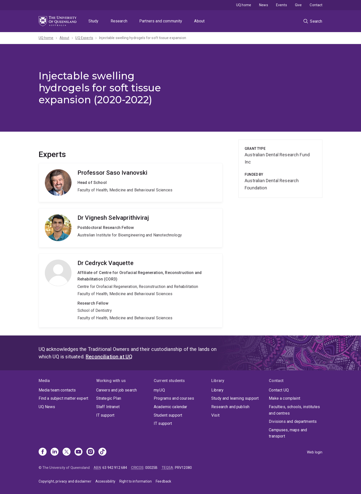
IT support (105, 415)
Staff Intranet (108, 406)
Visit (215, 415)
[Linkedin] (55, 452)
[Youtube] (78, 452)
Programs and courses (174, 398)
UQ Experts (84, 38)
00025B (151, 468)
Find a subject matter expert (63, 398)
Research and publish (230, 406)
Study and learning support (235, 398)
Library (217, 390)
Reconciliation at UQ (109, 357)
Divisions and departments (293, 421)
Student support (168, 415)
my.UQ (159, 390)
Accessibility (105, 481)
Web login (314, 452)
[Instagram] (90, 452)
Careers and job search (116, 390)
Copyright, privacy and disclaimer (65, 481)
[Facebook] (43, 452)
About (199, 21)
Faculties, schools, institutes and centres (294, 410)
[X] (67, 452)
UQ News (47, 406)
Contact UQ (279, 390)
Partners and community (160, 21)
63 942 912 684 (114, 468)
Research (119, 21)
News (263, 5)
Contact (316, 5)
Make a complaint (284, 398)
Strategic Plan (108, 398)
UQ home (243, 5)
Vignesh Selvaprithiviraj (130, 227)
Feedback (163, 481)
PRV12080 (183, 468)
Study (93, 21)
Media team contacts (57, 390)
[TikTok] (102, 452)
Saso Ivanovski (130, 182)
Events (281, 5)
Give (298, 5)
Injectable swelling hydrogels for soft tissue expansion (142, 38)
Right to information (135, 481)
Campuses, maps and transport (288, 433)
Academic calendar (170, 406)
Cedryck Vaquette (130, 290)
